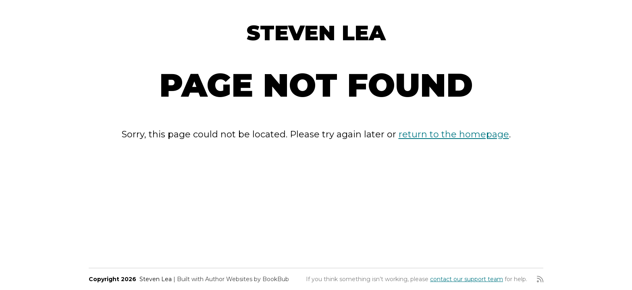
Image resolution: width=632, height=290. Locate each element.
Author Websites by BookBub (247, 279)
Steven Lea (316, 33)
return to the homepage (454, 134)
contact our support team (466, 279)
